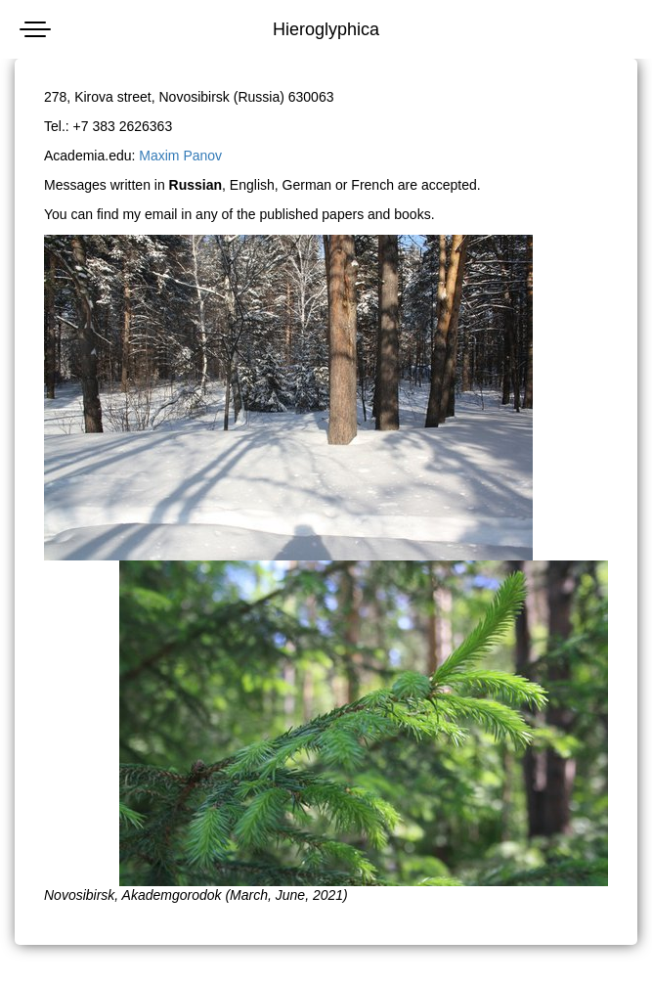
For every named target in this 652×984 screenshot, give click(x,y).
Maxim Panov (180, 155)
